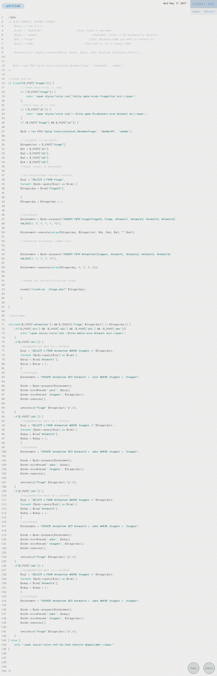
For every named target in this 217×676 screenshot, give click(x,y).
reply (209, 668)
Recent (209, 11)
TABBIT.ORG (203, 4)
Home (196, 11)
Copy (194, 668)
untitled (13, 6)
